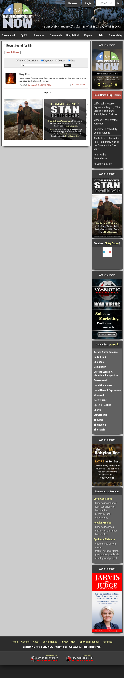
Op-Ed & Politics (102, 404)
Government (8, 35)
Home (15, 641)
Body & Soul (72, 35)
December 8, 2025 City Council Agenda (105, 131)
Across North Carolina (106, 352)
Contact (25, 641)
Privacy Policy (68, 641)
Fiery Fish (24, 74)
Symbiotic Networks (104, 539)
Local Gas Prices (103, 498)
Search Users (12, 52)
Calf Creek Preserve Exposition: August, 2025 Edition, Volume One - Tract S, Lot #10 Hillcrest (107, 109)
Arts (101, 35)
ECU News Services (78, 85)
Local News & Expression (107, 390)
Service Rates (50, 641)
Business (39, 35)
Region (88, 35)
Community (56, 35)
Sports (97, 409)
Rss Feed (107, 641)
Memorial (99, 395)
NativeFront (100, 400)
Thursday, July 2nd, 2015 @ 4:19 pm (40, 85)
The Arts (98, 419)
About (36, 641)
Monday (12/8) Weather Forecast (106, 121)
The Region (100, 424)
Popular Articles (102, 522)
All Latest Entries (103, 163)
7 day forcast (112, 243)
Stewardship (115, 35)
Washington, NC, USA (107, 258)
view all (114, 344)
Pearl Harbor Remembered (100, 156)
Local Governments (104, 385)
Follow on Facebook (89, 641)
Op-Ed (24, 35)
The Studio (99, 429)
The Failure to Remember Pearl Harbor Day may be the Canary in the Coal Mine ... (107, 144)
